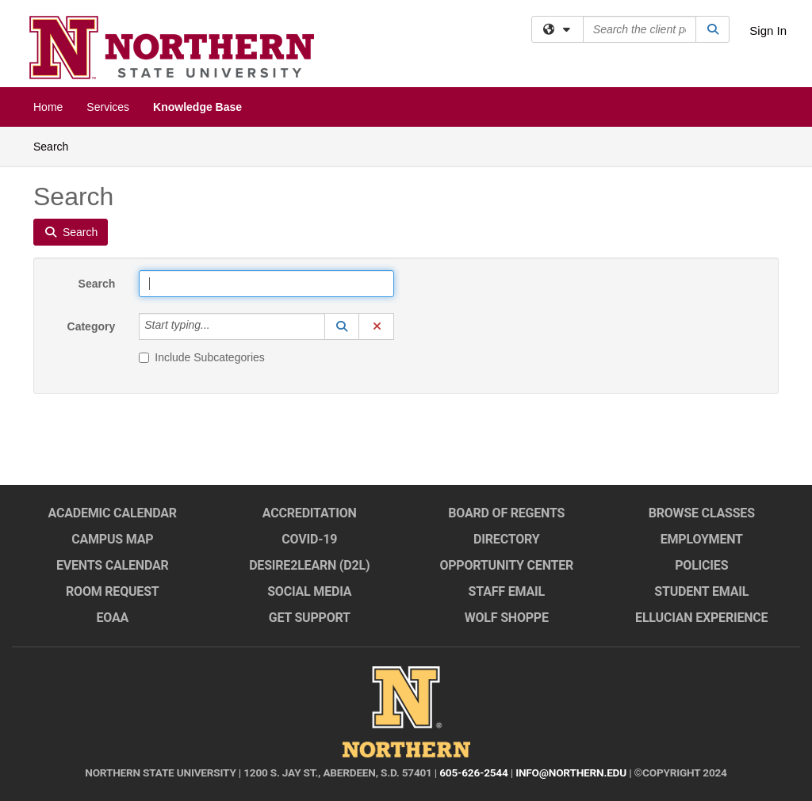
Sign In (768, 30)
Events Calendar (112, 565)
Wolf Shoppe (507, 617)
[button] (341, 326)
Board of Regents (506, 513)
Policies (701, 565)
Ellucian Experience (701, 617)
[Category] (219, 326)
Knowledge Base (197, 107)
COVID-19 (309, 539)
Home (48, 107)
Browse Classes (702, 513)
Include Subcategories (202, 357)
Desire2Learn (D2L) (309, 565)
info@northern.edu (570, 772)
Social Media (309, 591)
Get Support (309, 617)
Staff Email (507, 591)
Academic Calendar (112, 513)
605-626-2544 (473, 772)
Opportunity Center (506, 565)
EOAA (112, 617)
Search (56, 145)
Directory (506, 539)
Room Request (112, 591)
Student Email (701, 591)
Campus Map (112, 539)
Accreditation (309, 513)
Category (91, 326)
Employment (702, 539)
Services (107, 107)
